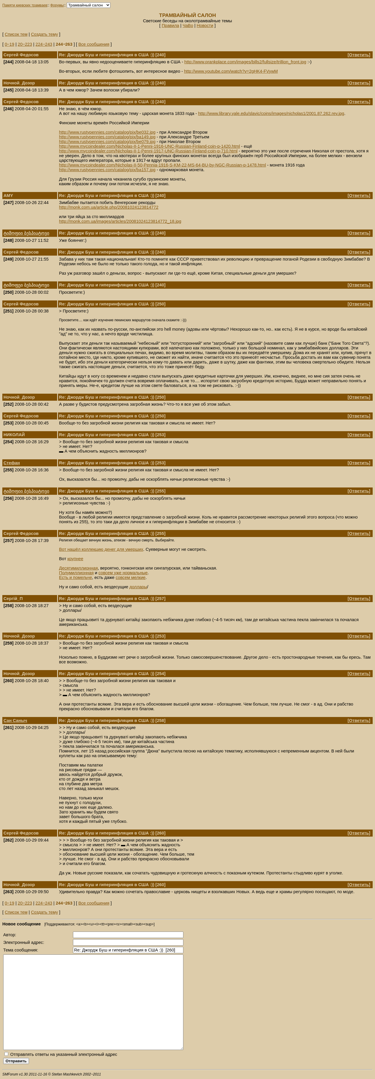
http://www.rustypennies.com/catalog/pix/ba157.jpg (107, 169)
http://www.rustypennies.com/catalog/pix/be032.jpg (107, 132)
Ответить (359, 54)
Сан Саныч (15, 720)
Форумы (57, 5)
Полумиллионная (76, 572)
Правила (170, 25)
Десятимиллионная (78, 568)
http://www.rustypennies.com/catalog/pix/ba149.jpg (107, 137)
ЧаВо (188, 25)
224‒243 (43, 44)
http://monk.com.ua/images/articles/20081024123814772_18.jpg (120, 221)
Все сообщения (93, 44)
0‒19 (9, 44)
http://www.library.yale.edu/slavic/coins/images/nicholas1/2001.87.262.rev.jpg (271, 113)
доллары (138, 586)
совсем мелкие (131, 577)
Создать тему (44, 34)
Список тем (16, 34)
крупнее (75, 558)
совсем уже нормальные (123, 572)
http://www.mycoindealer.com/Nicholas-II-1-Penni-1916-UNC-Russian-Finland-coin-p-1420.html (149, 146)
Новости (205, 25)
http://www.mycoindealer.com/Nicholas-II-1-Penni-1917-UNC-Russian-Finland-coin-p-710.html (148, 151)
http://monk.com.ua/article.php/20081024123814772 (108, 207)
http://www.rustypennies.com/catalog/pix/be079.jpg (107, 141)
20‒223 (25, 44)
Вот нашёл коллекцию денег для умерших (101, 549)
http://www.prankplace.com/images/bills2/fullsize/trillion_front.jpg (245, 62)
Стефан (12, 463)
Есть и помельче (75, 577)
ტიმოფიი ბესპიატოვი (26, 233)
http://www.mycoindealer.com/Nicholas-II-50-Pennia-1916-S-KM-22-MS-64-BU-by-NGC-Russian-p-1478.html (162, 165)
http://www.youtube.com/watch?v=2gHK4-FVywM (231, 71)
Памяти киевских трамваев (24, 5)
